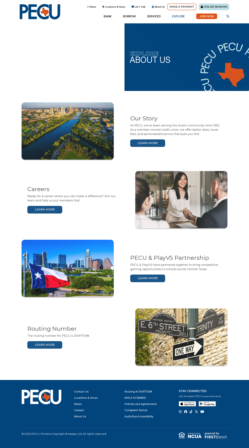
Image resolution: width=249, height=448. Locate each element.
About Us (160, 6)
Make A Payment (182, 6)
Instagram (180, 411)
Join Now (206, 16)
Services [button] (154, 16)
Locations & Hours (115, 6)
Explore (144, 53)
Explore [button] (178, 16)
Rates (93, 6)
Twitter (196, 411)
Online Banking (215, 6)
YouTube (202, 411)
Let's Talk (140, 6)
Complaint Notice (135, 410)
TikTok (191, 411)
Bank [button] (108, 16)
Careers (79, 410)
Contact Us (81, 391)
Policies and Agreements (140, 404)
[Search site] (227, 16)
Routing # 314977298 (138, 391)
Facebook (185, 411)
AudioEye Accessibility (138, 416)
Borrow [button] (129, 16)
